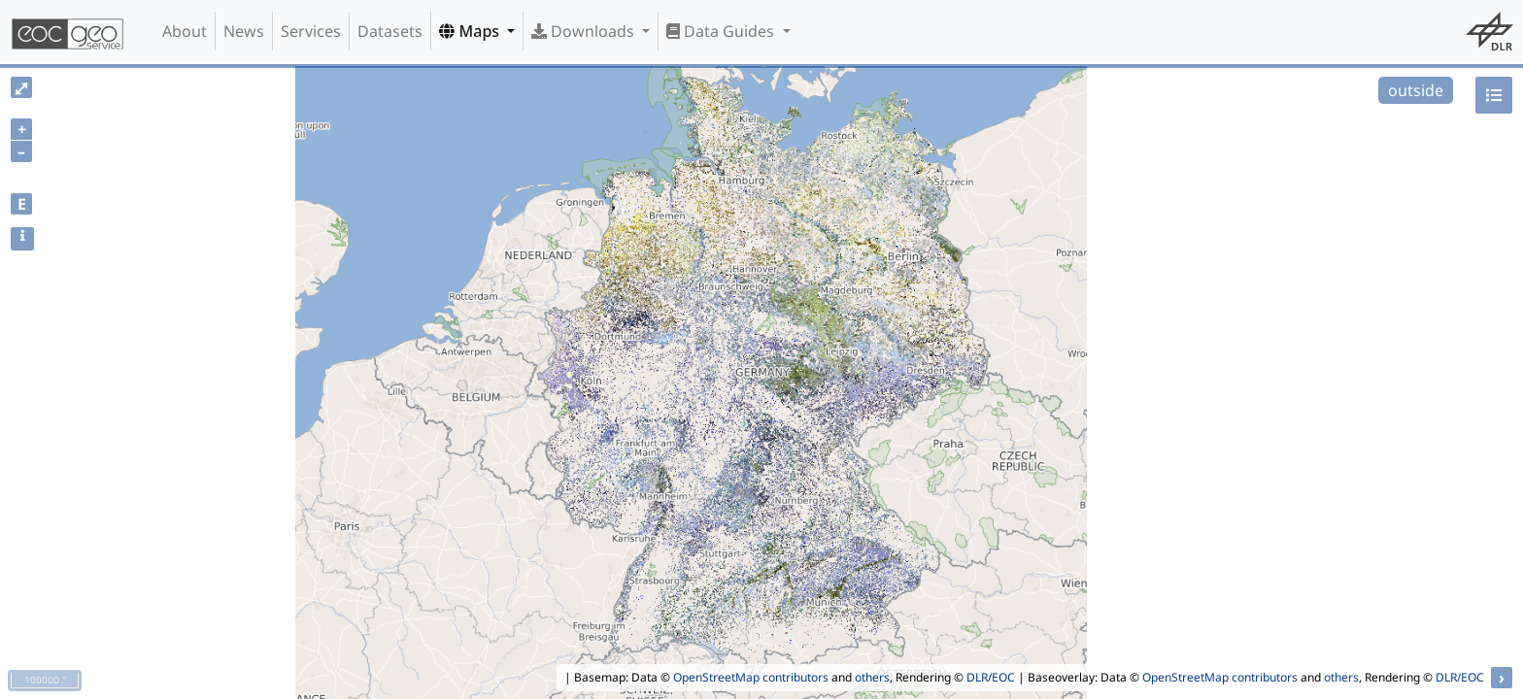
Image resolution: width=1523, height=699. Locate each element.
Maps (471, 31)
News (243, 31)
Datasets (390, 31)
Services (311, 31)
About (184, 31)
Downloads (584, 31)
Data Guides (722, 31)
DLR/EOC (990, 677)
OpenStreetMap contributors (751, 677)
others (872, 677)
